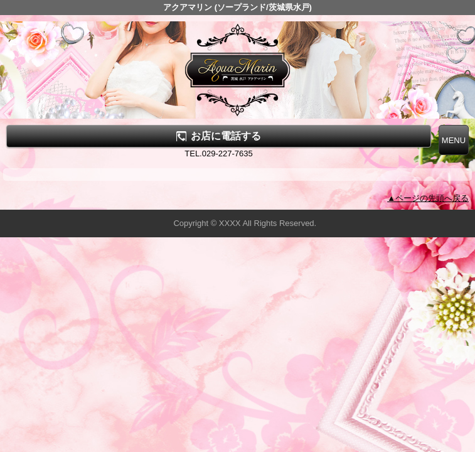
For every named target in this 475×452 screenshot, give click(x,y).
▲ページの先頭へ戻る (428, 198)
